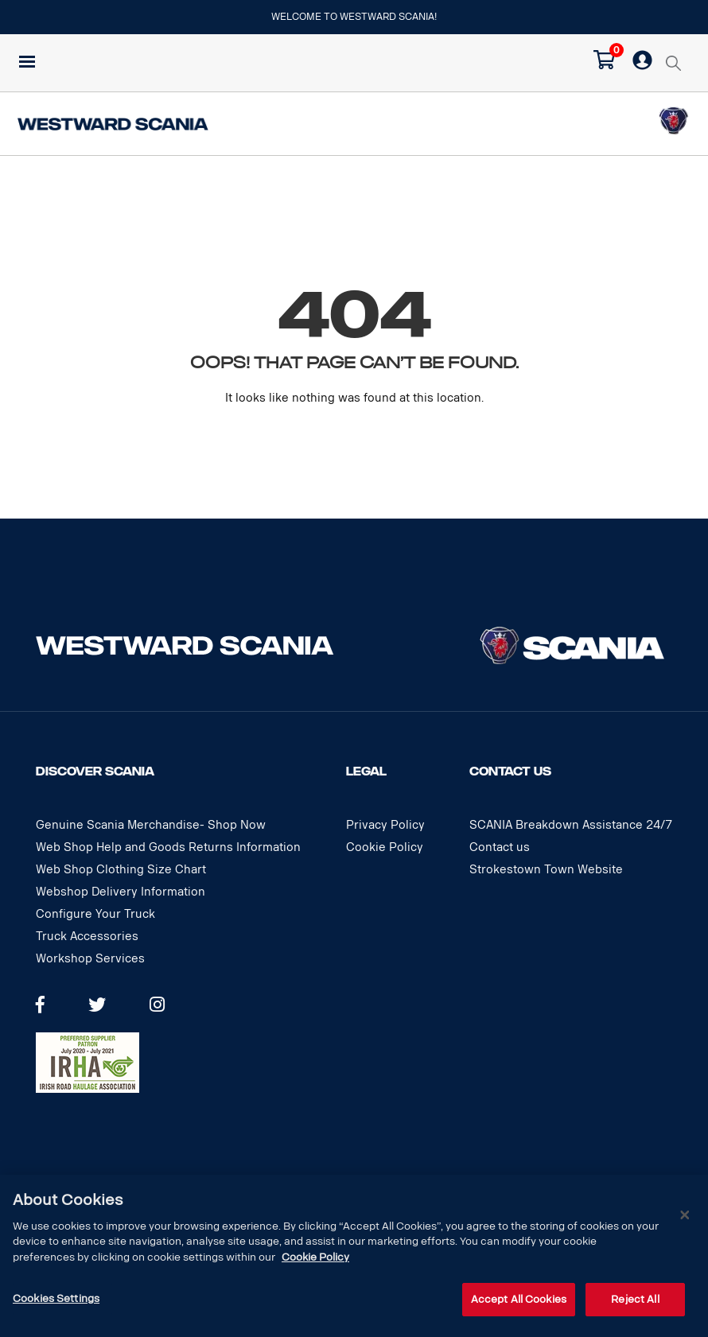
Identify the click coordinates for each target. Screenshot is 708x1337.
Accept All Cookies (518, 1299)
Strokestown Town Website (546, 869)
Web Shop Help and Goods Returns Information (168, 847)
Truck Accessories (87, 936)
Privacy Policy (385, 825)
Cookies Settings (56, 1298)
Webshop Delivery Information (120, 892)
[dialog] (354, 1256)
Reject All (635, 1299)
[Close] (685, 1215)
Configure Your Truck (95, 914)
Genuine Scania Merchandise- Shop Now (151, 825)
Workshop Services (90, 959)
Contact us (499, 847)
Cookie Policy (384, 847)
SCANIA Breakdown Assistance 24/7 (570, 825)
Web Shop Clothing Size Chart (121, 869)
